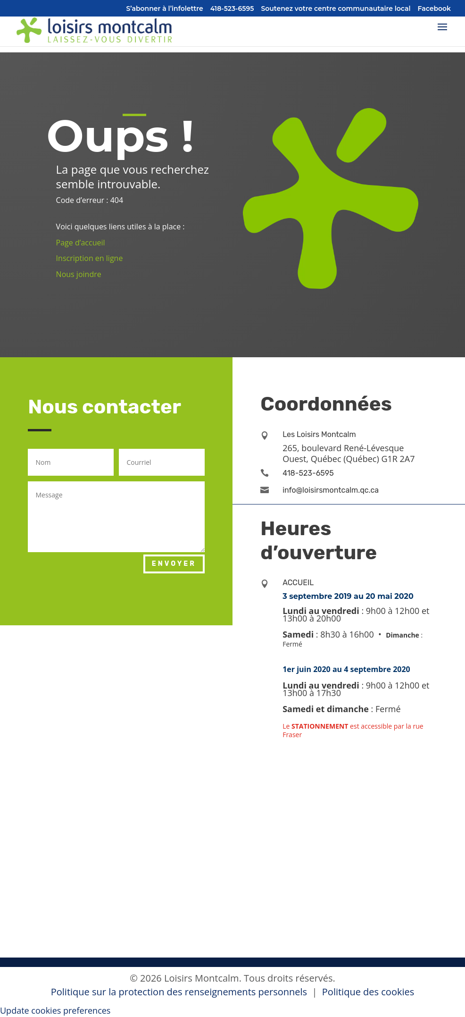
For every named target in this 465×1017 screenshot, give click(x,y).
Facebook (434, 9)
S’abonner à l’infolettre (164, 9)
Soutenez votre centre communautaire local (335, 9)
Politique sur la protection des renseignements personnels (180, 991)
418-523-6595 (232, 9)
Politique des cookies (368, 991)
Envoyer (174, 564)
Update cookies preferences (55, 1010)
